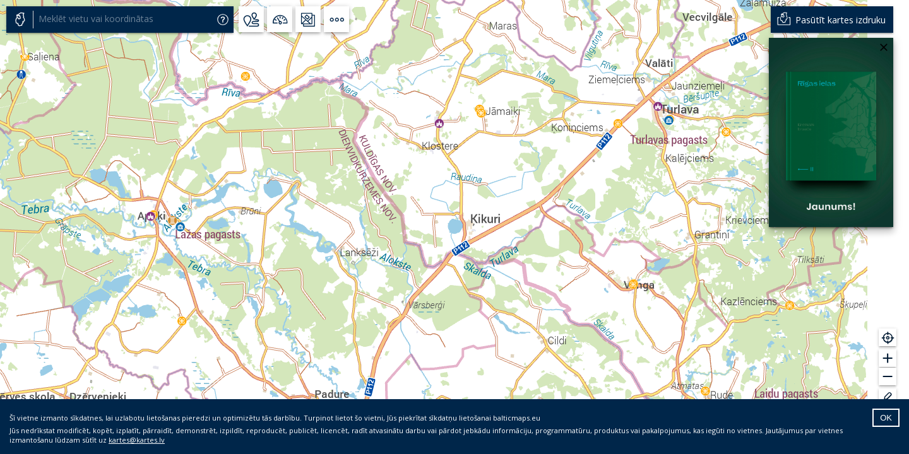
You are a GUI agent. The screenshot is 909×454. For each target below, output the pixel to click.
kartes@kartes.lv (137, 440)
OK (886, 417)
